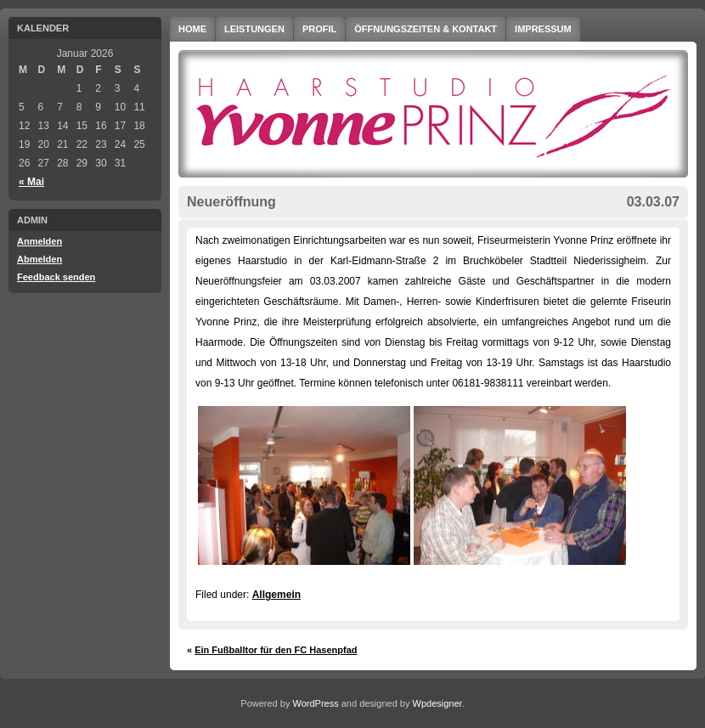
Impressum (543, 29)
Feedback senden (56, 277)
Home (192, 29)
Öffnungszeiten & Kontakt (425, 29)
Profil (319, 29)
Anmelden (39, 241)
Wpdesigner (437, 703)
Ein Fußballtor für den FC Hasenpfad (276, 650)
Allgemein (276, 595)
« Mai (31, 182)
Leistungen (254, 29)
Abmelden (39, 259)
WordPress (315, 703)
